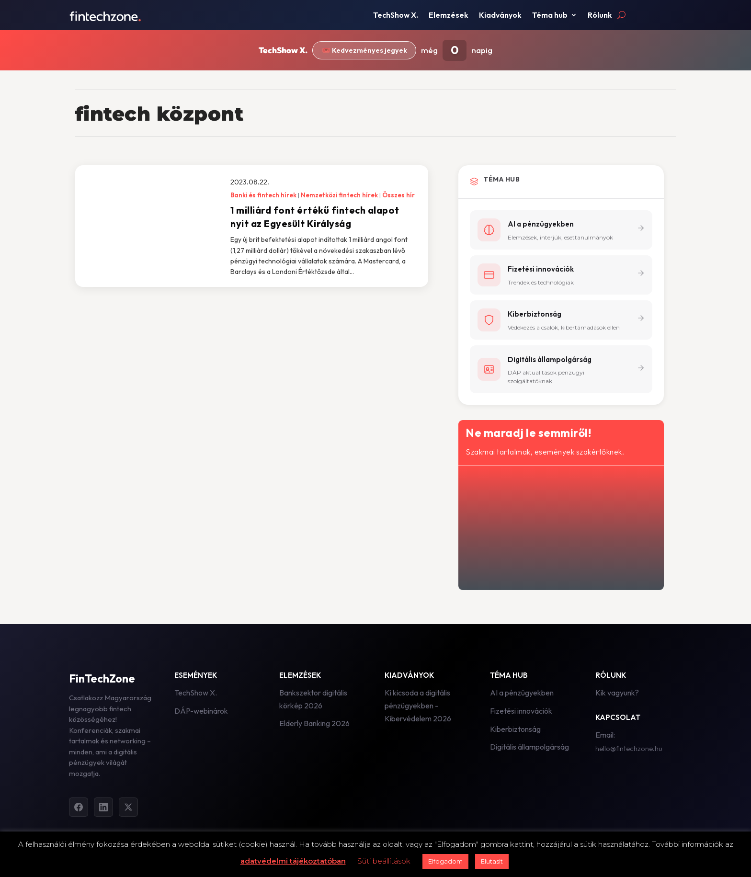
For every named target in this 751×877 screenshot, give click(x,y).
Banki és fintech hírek (263, 195)
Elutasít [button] (492, 861)
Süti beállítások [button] (383, 861)
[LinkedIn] (103, 808)
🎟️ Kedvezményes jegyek (364, 50)
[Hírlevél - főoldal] (560, 527)
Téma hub (550, 15)
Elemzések (448, 15)
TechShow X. (395, 15)
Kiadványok (500, 15)
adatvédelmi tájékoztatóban (293, 861)
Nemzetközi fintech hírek (339, 195)
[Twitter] (128, 808)
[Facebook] (78, 808)
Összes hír (398, 195)
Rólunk (600, 15)
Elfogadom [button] (445, 861)
